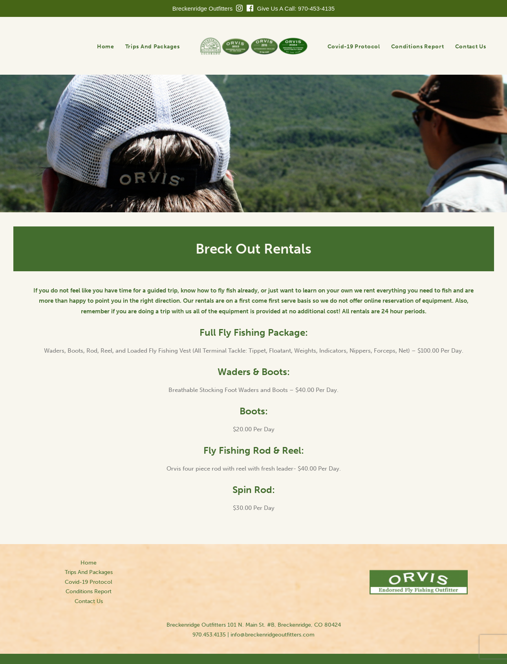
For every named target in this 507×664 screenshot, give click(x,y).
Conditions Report (417, 46)
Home (105, 46)
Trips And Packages (152, 46)
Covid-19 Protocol (354, 46)
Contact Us (470, 46)
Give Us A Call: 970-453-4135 (296, 8)
